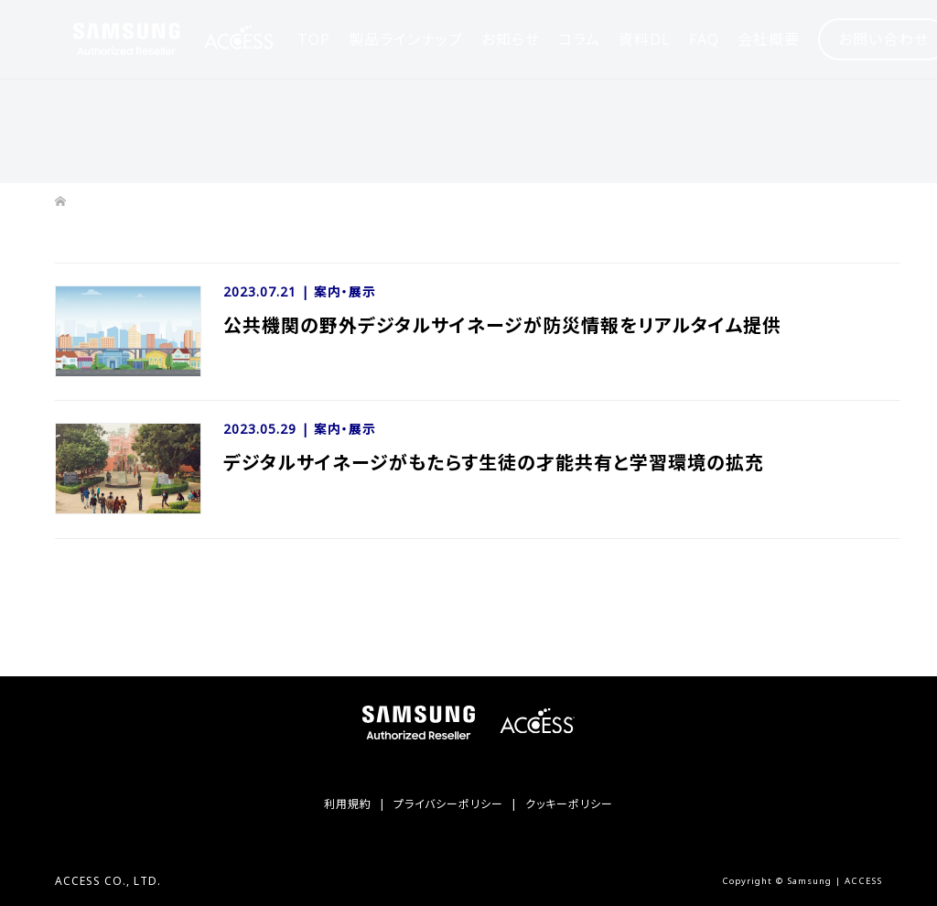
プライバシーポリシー (448, 804)
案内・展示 (345, 291)
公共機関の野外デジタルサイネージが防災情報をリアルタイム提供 (502, 325)
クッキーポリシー (569, 804)
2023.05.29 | (268, 428)
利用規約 (348, 804)
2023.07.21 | (268, 291)
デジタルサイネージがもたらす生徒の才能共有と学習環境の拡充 (493, 462)
